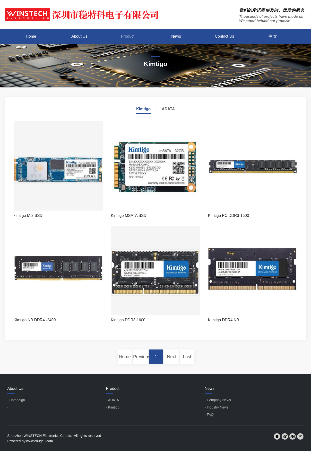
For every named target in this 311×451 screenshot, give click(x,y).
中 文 (272, 36)
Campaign (17, 400)
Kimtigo (143, 109)
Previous (140, 356)
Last (187, 356)
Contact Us (224, 36)
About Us (79, 36)
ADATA (168, 109)
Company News (219, 400)
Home (31, 36)
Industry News (217, 407)
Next (171, 356)
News (176, 36)
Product (127, 36)
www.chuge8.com (39, 441)
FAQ (210, 415)
